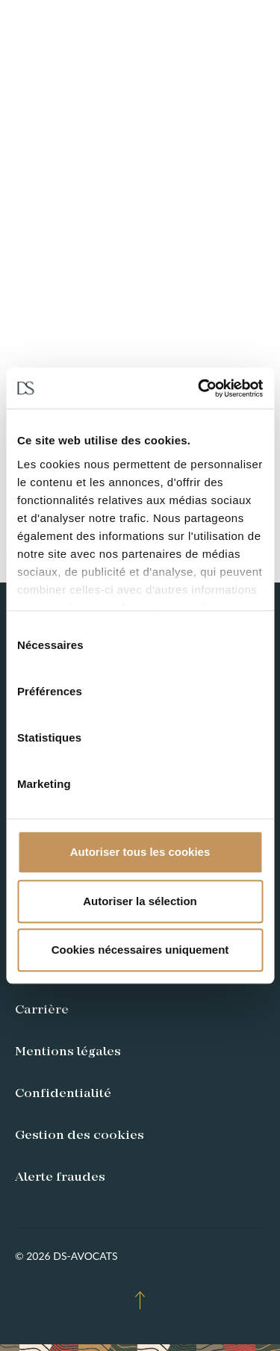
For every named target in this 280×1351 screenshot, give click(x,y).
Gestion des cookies (79, 1135)
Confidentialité (63, 1094)
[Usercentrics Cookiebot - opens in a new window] (199, 388)
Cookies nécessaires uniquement (140, 949)
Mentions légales (68, 1052)
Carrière (42, 1010)
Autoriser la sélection (140, 901)
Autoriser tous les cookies (140, 851)
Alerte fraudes (60, 1177)
